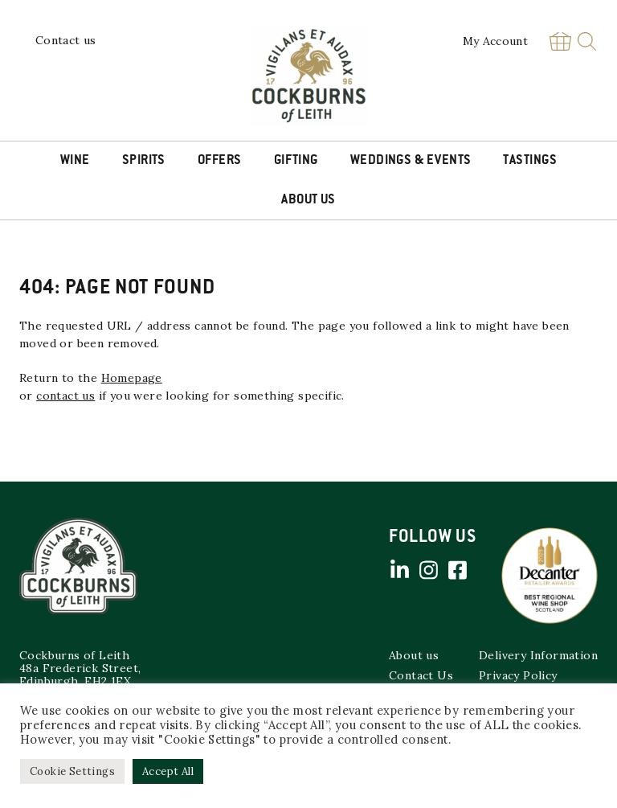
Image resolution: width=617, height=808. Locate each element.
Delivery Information (538, 655)
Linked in (399, 570)
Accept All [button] (168, 771)
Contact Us (421, 675)
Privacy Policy (518, 675)
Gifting (296, 161)
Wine (75, 161)
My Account (496, 41)
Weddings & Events (411, 161)
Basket (560, 41)
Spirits (143, 161)
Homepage (131, 378)
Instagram (428, 570)
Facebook (457, 570)
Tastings (530, 161)
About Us (308, 200)
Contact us (65, 40)
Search (587, 41)
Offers (220, 161)
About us (414, 655)
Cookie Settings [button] (72, 771)
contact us (65, 395)
